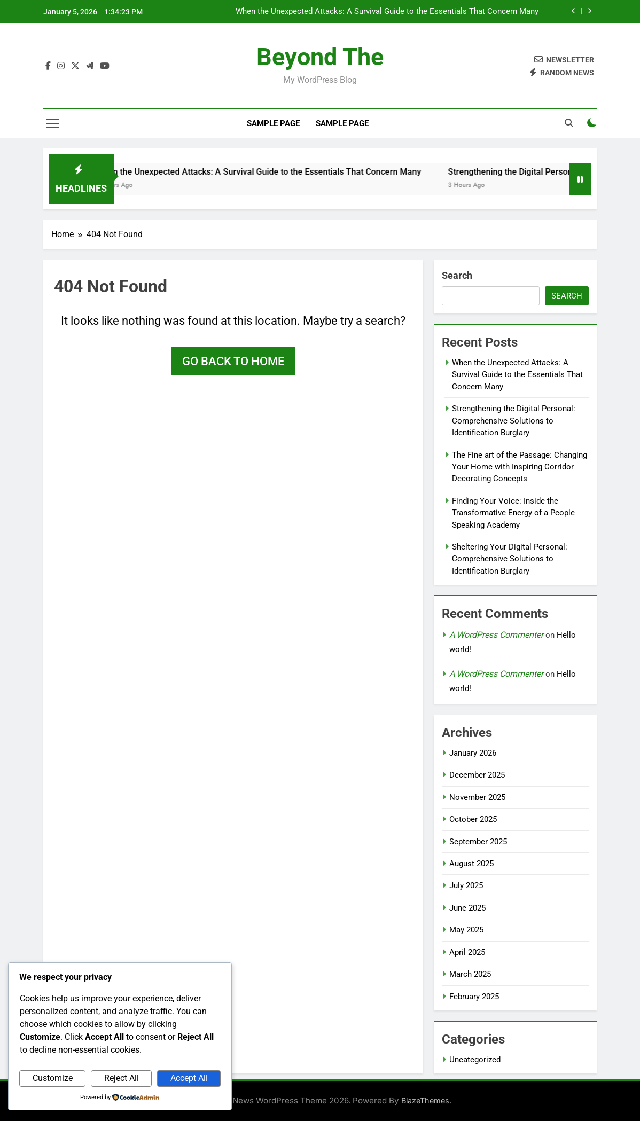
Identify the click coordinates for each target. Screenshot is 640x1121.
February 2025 (474, 996)
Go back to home (233, 361)
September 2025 (478, 841)
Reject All (121, 1078)
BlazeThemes (425, 1100)
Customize (53, 1078)
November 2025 (477, 797)
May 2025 (466, 930)
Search (457, 275)
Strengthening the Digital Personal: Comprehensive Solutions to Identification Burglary (513, 420)
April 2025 (467, 952)
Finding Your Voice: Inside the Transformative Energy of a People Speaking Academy (513, 513)
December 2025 (477, 775)
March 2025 (470, 974)
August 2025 (471, 863)
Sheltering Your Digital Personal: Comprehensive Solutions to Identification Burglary (509, 559)
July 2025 (466, 885)
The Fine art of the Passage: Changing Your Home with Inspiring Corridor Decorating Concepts (519, 467)
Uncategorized (475, 1059)
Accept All (189, 1078)
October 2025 (473, 819)
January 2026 (472, 753)
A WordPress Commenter (496, 635)
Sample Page (273, 123)
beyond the (320, 57)
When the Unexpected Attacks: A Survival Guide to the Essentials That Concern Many (387, 11)
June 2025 (467, 908)
